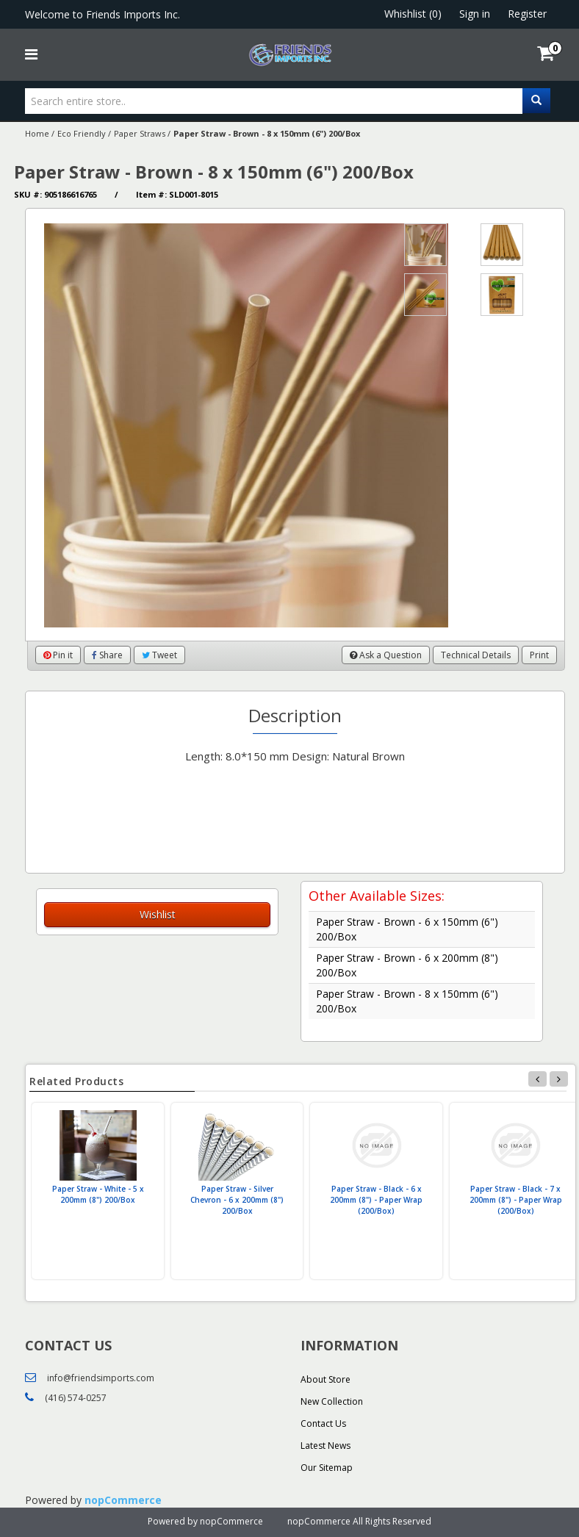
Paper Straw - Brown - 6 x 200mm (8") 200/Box (407, 965)
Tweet (159, 655)
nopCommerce (123, 1500)
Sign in (474, 14)
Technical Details (476, 655)
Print (539, 655)
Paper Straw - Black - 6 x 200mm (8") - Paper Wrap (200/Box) (376, 1200)
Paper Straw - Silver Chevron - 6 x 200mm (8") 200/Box (237, 1200)
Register (527, 14)
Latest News (325, 1445)
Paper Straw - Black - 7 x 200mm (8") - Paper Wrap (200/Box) (516, 1200)
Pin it (58, 655)
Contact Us (323, 1423)
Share (107, 655)
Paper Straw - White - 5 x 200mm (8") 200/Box (98, 1194)
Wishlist (158, 914)
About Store (325, 1379)
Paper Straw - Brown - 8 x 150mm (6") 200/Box (407, 1001)
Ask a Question (386, 655)
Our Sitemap (327, 1467)
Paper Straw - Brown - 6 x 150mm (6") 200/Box (407, 929)
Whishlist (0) (413, 14)
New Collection (332, 1401)
